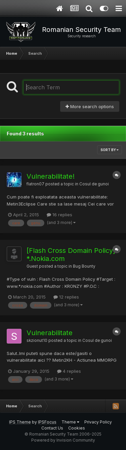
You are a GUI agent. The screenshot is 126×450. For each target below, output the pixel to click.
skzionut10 (37, 340)
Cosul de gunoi (94, 184)
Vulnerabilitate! (51, 176)
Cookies (76, 428)
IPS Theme (20, 421)
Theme (70, 421)
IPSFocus (47, 421)
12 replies (66, 297)
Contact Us (52, 428)
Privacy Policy (98, 421)
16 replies (59, 214)
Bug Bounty (84, 266)
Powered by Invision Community (63, 440)
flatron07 (35, 184)
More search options (90, 106)
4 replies (69, 371)
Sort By (109, 150)
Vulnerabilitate (50, 333)
